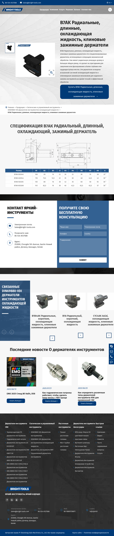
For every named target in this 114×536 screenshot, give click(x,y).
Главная (11, 109)
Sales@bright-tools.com (30, 2)
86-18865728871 (69, 511)
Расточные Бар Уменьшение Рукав (82, 448)
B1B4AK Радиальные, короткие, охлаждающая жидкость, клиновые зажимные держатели (44, 323)
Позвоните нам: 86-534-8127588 (22, 234)
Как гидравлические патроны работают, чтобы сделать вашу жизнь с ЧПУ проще (57, 395)
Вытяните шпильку (82, 443)
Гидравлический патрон (16, 439)
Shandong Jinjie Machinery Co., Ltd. (34, 533)
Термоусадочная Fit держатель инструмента (16, 434)
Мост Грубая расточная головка (65, 446)
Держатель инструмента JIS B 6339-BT (17, 444)
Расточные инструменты (65, 425)
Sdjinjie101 (94, 511)
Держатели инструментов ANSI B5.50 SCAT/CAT (17, 458)
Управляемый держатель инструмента (41, 455)
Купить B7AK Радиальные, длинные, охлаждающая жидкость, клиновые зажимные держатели (85, 92)
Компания (54, 10)
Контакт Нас (86, 10)
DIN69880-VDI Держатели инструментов (41, 434)
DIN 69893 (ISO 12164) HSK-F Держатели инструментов (17, 473)
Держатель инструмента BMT (42, 450)
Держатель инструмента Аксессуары (84, 425)
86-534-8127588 (9, 2)
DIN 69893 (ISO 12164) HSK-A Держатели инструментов (17, 465)
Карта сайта (77, 533)
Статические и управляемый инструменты (43, 109)
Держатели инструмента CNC (16, 425)
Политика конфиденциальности (96, 533)
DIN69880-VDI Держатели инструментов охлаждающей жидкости (33, 111)
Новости (100, 439)
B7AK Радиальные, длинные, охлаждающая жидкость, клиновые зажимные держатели (42, 114)
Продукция (44, 10)
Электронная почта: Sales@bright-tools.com (25, 225)
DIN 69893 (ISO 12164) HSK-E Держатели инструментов (17, 480)
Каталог (77, 10)
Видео (99, 436)
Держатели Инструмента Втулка (84, 455)
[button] (4, 333)
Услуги (62, 10)
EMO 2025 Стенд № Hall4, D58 (21, 393)
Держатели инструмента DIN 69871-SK (18, 451)
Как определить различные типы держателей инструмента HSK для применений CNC (91, 396)
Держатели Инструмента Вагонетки (84, 469)
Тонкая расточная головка (64, 435)
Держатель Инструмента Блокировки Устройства (84, 462)
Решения (69, 10)
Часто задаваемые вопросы (102, 446)
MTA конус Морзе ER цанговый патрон (82, 434)
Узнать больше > (16, 401)
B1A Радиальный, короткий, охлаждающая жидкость (72, 321)
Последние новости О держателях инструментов (57, 349)
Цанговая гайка (81, 439)
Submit (83, 260)
